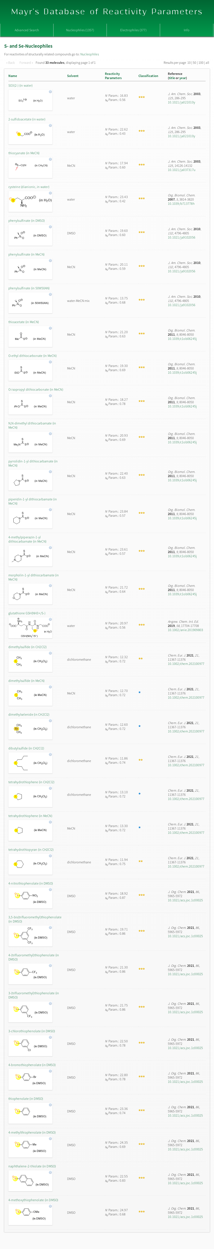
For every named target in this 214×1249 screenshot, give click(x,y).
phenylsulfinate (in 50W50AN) (29, 288)
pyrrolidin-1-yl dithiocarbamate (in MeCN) (33, 463)
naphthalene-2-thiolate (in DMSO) (32, 1166)
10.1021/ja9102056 (181, 237)
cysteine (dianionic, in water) (28, 187)
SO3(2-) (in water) (20, 85)
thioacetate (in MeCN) (23, 322)
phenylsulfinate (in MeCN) (26, 254)
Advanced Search (27, 30)
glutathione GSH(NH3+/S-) (26, 613)
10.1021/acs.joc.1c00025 (185, 900)
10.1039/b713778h (181, 203)
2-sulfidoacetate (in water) (26, 119)
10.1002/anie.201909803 (185, 630)
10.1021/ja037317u (181, 170)
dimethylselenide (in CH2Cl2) (29, 714)
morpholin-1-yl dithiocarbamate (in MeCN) (33, 577)
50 (194, 62)
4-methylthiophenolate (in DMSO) (32, 1132)
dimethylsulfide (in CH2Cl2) (27, 647)
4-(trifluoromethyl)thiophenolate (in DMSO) (33, 957)
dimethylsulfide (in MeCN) (26, 681)
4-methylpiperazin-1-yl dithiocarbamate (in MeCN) (27, 539)
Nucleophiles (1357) (80, 30)
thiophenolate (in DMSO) (25, 1098)
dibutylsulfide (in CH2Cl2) (26, 748)
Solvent (73, 76)
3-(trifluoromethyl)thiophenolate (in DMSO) (33, 995)
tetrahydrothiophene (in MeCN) (30, 816)
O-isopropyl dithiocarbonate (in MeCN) (35, 389)
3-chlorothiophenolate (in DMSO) (31, 1031)
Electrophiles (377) (133, 30)
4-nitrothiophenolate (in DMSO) (30, 883)
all (207, 62)
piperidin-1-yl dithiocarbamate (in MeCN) (32, 501)
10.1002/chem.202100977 (186, 664)
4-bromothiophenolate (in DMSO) (32, 1065)
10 (189, 62)
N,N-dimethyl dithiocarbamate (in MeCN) (32, 425)
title (172, 78)
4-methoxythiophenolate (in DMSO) (33, 1200)
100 (201, 62)
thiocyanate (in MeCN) (23, 153)
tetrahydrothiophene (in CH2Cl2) (31, 782)
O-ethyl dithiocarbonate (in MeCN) (32, 356)
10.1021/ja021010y (181, 102)
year (182, 78)
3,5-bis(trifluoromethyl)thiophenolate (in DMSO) (34, 919)
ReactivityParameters (113, 76)
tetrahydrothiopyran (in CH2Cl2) (31, 849)
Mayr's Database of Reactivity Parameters (107, 12)
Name (12, 76)
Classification (148, 76)
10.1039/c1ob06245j (182, 339)
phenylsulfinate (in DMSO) (26, 220)
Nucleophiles (89, 54)
